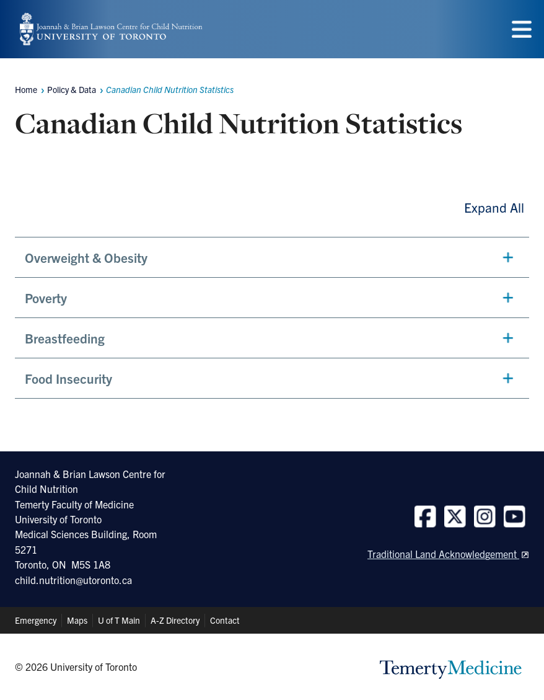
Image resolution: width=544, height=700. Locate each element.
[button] (272, 257)
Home (26, 89)
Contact (225, 620)
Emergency (35, 620)
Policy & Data (71, 89)
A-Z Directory (175, 620)
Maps (77, 620)
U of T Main (119, 620)
